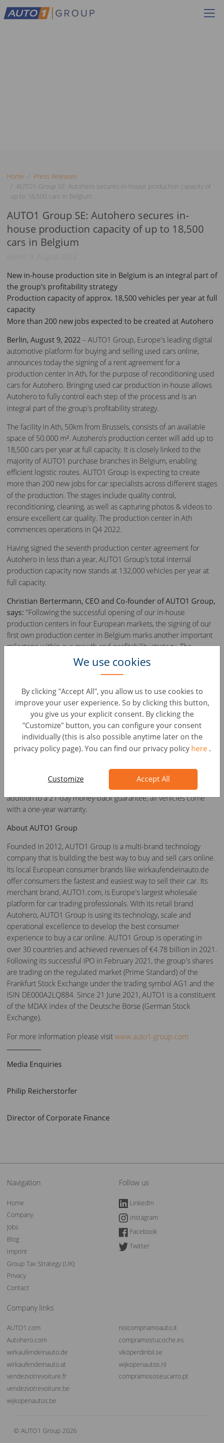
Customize (66, 779)
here (200, 748)
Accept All (153, 779)
